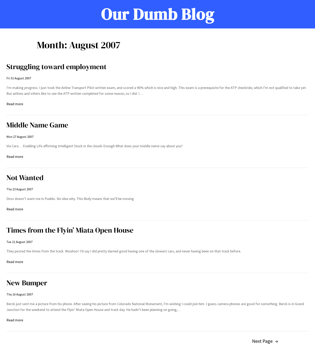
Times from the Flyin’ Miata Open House (69, 230)
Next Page (265, 341)
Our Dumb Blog (157, 14)
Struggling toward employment (56, 67)
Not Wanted (25, 178)
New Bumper (26, 283)
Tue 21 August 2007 (19, 242)
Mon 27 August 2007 (20, 137)
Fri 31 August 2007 (18, 78)
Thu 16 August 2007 (19, 294)
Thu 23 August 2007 (19, 189)
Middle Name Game (37, 125)
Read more (14, 104)
